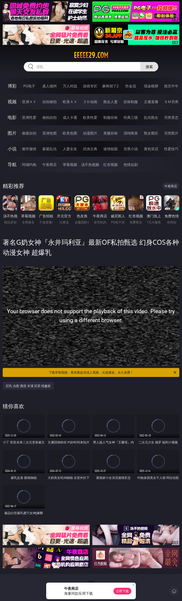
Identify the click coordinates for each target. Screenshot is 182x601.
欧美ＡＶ (70, 101)
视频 (12, 102)
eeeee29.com (91, 55)
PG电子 (29, 86)
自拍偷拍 (49, 101)
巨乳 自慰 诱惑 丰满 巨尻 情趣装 (28, 386)
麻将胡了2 (110, 86)
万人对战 (70, 86)
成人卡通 (70, 117)
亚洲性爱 (29, 117)
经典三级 (131, 117)
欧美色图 (70, 133)
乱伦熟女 (151, 117)
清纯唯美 (131, 133)
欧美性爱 (90, 117)
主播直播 (151, 101)
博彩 (12, 86)
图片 (12, 133)
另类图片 (171, 133)
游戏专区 (90, 86)
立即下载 (122, 591)
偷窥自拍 (29, 133)
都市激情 (29, 148)
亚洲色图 (49, 133)
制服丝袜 (110, 117)
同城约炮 (29, 164)
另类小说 (131, 148)
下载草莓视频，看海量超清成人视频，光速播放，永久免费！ (113, 372)
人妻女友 (70, 148)
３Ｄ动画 (90, 101)
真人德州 (49, 86)
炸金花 (130, 86)
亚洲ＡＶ (29, 101)
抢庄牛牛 (171, 86)
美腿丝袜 (110, 133)
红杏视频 (110, 164)
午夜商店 (49, 164)
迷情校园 (110, 148)
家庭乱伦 (49, 148)
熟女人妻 (110, 101)
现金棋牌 (151, 86)
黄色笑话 (151, 148)
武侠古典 (90, 148)
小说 (12, 149)
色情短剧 (131, 164)
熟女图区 (151, 133)
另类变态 (171, 117)
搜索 (149, 66)
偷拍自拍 (49, 117)
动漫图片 (90, 133)
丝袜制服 (131, 101)
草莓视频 (70, 164)
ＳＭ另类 (171, 101)
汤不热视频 (90, 164)
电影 (12, 117)
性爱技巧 (171, 148)
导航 (12, 164)
